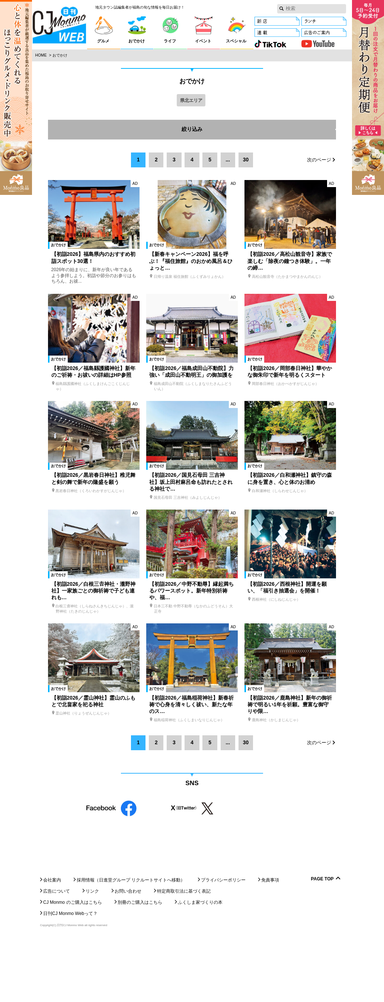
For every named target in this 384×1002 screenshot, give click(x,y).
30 (246, 160)
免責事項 (270, 942)
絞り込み (259, 130)
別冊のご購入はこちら (140, 964)
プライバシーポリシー (223, 942)
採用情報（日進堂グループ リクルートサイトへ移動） (131, 942)
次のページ (319, 160)
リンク (92, 953)
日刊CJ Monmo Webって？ (70, 975)
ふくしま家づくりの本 (200, 964)
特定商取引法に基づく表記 (184, 953)
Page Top (322, 941)
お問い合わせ (128, 953)
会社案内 (52, 942)
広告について (56, 953)
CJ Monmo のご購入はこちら (72, 964)
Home (41, 55)
